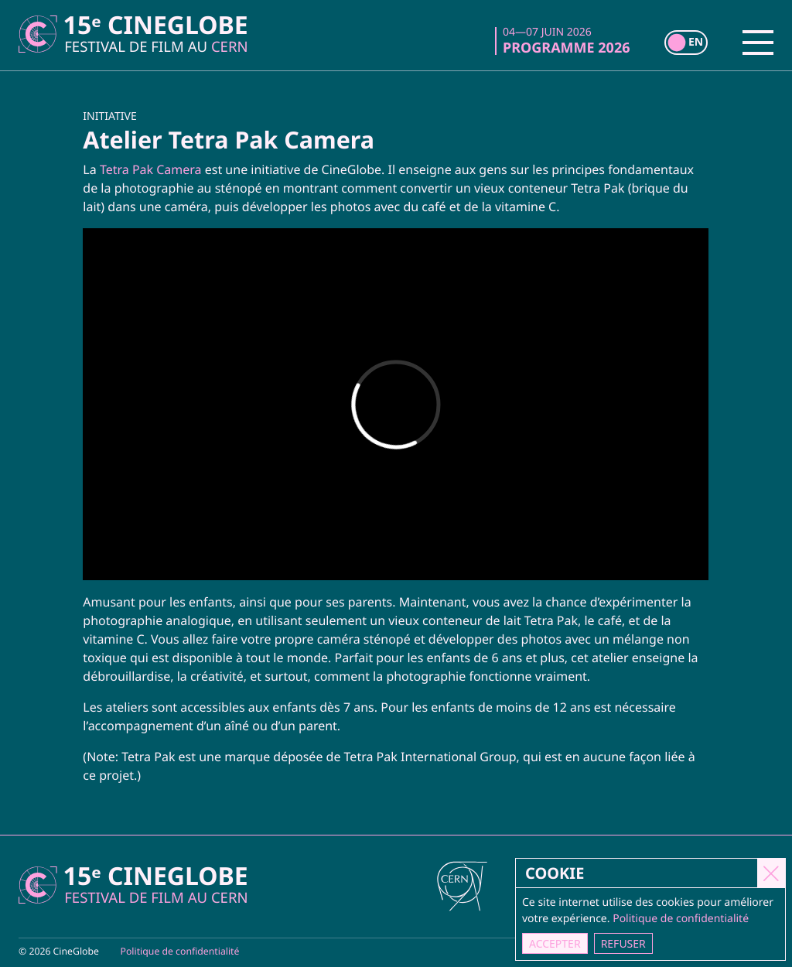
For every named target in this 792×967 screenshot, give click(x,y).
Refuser (623, 943)
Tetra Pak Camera (151, 169)
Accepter (556, 943)
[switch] (686, 42)
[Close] (772, 873)
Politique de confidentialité (180, 951)
